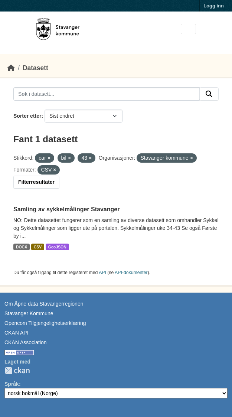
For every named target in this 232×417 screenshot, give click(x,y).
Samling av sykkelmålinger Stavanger (66, 209)
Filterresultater (36, 182)
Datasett (35, 68)
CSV (38, 247)
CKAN (17, 370)
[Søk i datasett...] (106, 94)
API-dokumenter (131, 272)
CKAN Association (25, 342)
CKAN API (16, 333)
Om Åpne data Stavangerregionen (43, 304)
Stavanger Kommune (28, 313)
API (102, 272)
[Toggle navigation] (188, 29)
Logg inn (213, 6)
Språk (11, 384)
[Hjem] (11, 68)
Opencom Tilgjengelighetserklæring (45, 323)
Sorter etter (27, 116)
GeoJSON (57, 247)
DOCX (21, 247)
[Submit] (209, 94)
